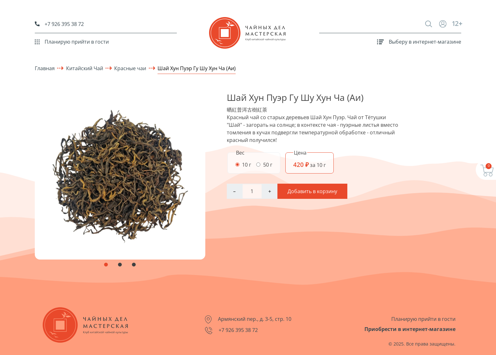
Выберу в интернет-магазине (419, 41)
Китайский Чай (84, 68)
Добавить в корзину (312, 191)
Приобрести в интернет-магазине (410, 329)
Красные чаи (130, 68)
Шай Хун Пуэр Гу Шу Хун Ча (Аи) (197, 68)
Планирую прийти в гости (72, 41)
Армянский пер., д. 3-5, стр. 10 (248, 319)
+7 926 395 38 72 (59, 24)
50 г (264, 164)
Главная (45, 68)
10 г (243, 164)
